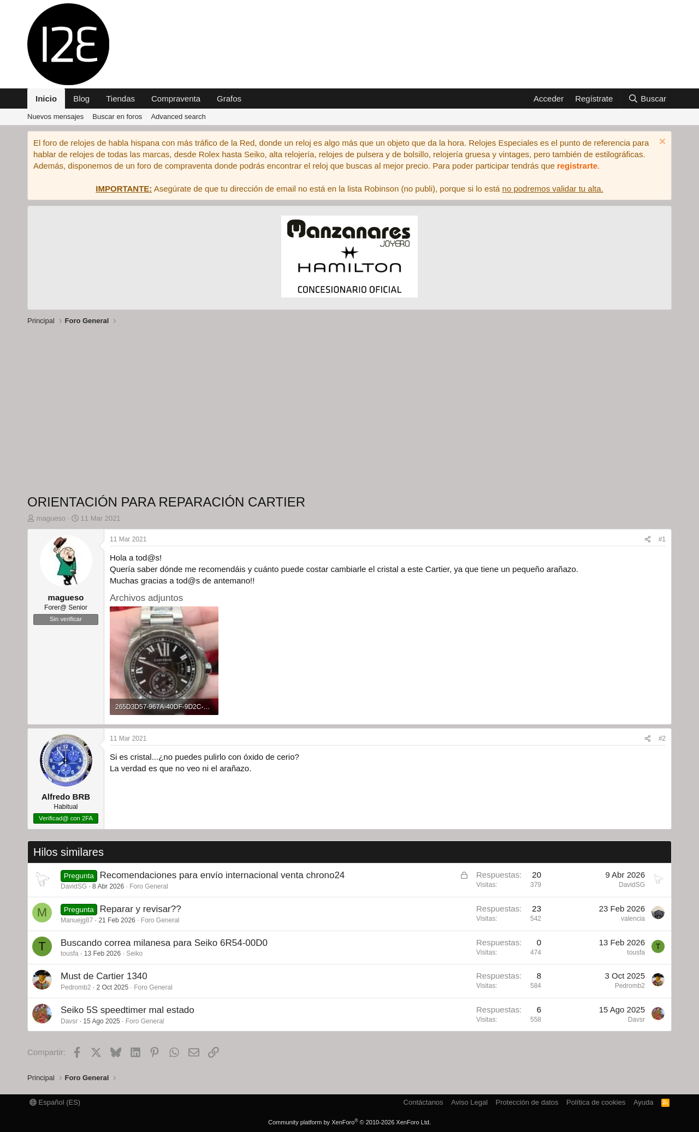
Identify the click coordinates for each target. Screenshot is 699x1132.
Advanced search (178, 116)
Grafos (229, 98)
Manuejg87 (77, 920)
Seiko (134, 953)
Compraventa (175, 98)
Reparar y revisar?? (140, 909)
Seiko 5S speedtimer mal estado (127, 1010)
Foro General (148, 886)
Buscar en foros (117, 116)
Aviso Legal (469, 1102)
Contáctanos (423, 1102)
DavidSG (74, 886)
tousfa (70, 953)
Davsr (69, 1021)
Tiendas (120, 98)
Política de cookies (595, 1102)
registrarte (577, 165)
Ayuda (643, 1102)
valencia (633, 918)
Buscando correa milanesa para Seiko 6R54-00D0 (164, 943)
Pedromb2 (76, 987)
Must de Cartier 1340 (104, 976)
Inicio (46, 98)
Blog (81, 98)
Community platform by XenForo (349, 1122)
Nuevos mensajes (55, 116)
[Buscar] (647, 98)
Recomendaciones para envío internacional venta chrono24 (222, 875)
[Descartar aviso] (661, 142)
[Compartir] (648, 539)
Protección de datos (527, 1102)
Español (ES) (54, 1102)
